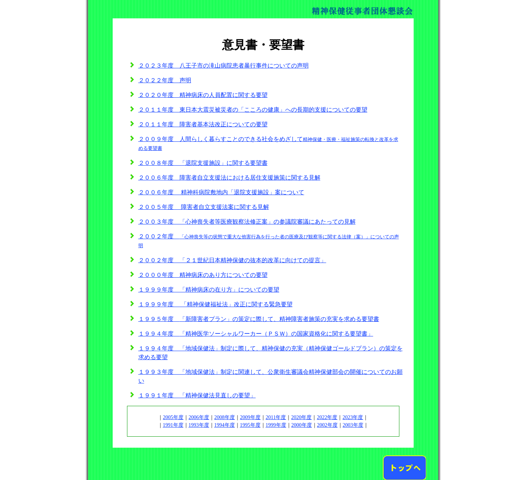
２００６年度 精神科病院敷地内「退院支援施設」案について (221, 192)
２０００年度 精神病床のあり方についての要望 (203, 275)
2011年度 (276, 417)
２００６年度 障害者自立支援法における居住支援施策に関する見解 (229, 177)
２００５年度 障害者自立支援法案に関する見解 (203, 207)
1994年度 (224, 425)
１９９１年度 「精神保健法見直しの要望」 (197, 395)
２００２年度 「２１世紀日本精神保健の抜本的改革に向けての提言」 (232, 260)
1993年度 (199, 425)
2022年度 (327, 417)
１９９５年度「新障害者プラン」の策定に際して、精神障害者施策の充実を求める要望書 (258, 319)
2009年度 (250, 417)
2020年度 (301, 417)
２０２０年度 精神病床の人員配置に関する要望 (203, 95)
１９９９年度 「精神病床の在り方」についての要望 (208, 289)
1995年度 (250, 425)
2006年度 (199, 417)
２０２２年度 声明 (164, 80)
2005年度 (173, 417)
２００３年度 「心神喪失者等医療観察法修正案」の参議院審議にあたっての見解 (247, 222)
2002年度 (327, 425)
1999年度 (276, 425)
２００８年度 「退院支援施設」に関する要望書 (203, 163)
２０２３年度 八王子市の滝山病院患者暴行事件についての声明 (223, 65)
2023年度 (352, 417)
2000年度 (301, 425)
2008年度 (224, 417)
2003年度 (353, 425)
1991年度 (173, 425)
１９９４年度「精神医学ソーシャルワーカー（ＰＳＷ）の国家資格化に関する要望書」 (255, 334)
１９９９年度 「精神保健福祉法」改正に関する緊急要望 (215, 304)
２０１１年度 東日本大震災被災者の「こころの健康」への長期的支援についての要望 (252, 110)
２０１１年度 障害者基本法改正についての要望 (203, 124)
